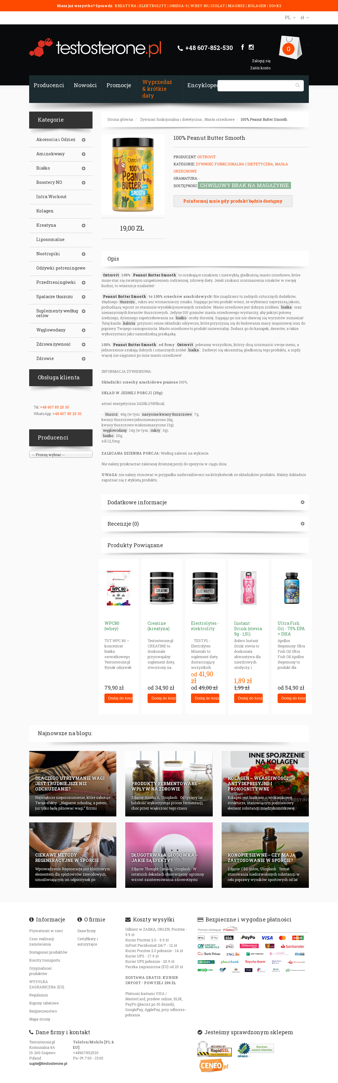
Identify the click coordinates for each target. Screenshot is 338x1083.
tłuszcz (111, 414)
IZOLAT (218, 5)
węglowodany (115, 430)
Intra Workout (51, 196)
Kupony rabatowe (44, 1003)
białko (181, 317)
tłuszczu (127, 301)
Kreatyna (46, 225)
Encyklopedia (206, 85)
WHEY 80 (199, 5)
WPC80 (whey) (111, 625)
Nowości (85, 85)
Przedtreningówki (56, 282)
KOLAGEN (257, 5)
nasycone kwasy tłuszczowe (167, 414)
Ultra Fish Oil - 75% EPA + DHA (291, 628)
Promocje (119, 85)
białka (286, 307)
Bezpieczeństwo (43, 1011)
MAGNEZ (237, 5)
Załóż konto (260, 67)
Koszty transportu (44, 960)
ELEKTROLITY (153, 5)
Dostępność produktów (48, 952)
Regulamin (38, 995)
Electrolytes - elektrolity (205, 625)
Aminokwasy (50, 153)
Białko (43, 168)
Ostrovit (111, 275)
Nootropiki (48, 253)
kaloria (129, 323)
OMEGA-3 (178, 5)
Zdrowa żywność (53, 344)
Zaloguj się (261, 60)
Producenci (49, 85)
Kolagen (45, 211)
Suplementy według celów (57, 313)
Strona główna (120, 119)
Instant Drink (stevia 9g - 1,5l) (248, 628)
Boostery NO (49, 182)
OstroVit (206, 156)
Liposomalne (50, 239)
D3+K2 (275, 5)
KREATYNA (126, 5)
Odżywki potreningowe (60, 268)
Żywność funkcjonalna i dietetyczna (171, 119)
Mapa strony (39, 1019)
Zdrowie (45, 358)
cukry (155, 430)
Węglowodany (50, 330)
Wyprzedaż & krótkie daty (157, 88)
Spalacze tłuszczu (54, 296)
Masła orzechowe (219, 119)
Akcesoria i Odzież (55, 139)
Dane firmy (86, 930)
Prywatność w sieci (46, 930)
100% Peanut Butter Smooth (264, 119)
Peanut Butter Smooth (154, 275)
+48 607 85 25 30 (54, 407)
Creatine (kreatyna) (159, 625)
